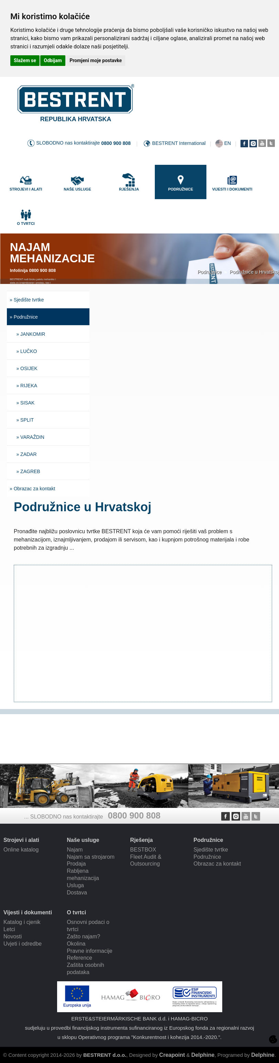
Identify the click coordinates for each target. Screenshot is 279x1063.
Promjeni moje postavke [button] (95, 60)
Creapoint (172, 1055)
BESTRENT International (178, 143)
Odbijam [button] (53, 60)
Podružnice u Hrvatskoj (254, 272)
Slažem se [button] (25, 60)
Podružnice (209, 272)
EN (227, 143)
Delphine (203, 1055)
